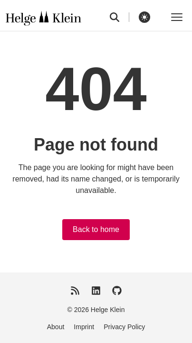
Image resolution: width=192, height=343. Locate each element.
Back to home (96, 229)
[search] (119, 17)
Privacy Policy (124, 327)
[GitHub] (117, 290)
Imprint (84, 327)
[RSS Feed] (75, 290)
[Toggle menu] (176, 17)
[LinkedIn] (96, 290)
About (56, 327)
